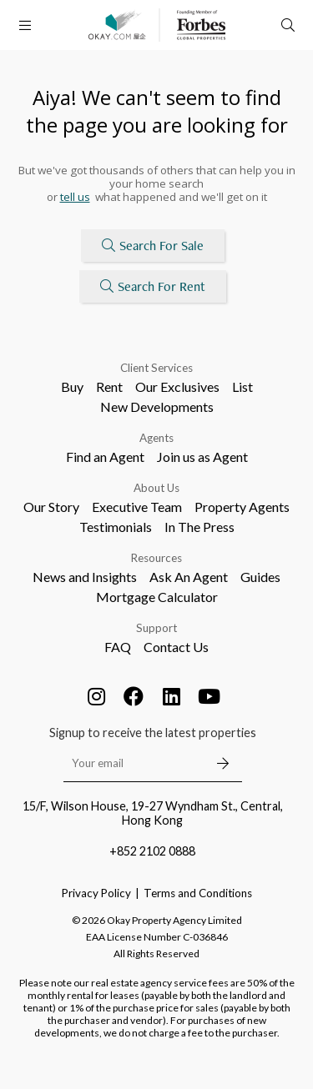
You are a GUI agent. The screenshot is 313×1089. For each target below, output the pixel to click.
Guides (260, 577)
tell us (75, 196)
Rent (109, 386)
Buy (72, 386)
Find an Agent (105, 456)
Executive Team (137, 506)
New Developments (157, 406)
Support (156, 628)
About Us (156, 487)
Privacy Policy (96, 893)
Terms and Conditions (198, 893)
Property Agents (242, 506)
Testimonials (115, 526)
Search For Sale (153, 245)
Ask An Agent (188, 577)
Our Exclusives (177, 386)
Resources (156, 558)
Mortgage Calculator (157, 597)
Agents (156, 437)
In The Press (199, 526)
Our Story (51, 506)
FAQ (117, 647)
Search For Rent (152, 286)
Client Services (156, 367)
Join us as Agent (202, 456)
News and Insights (85, 577)
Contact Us (176, 647)
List (242, 386)
